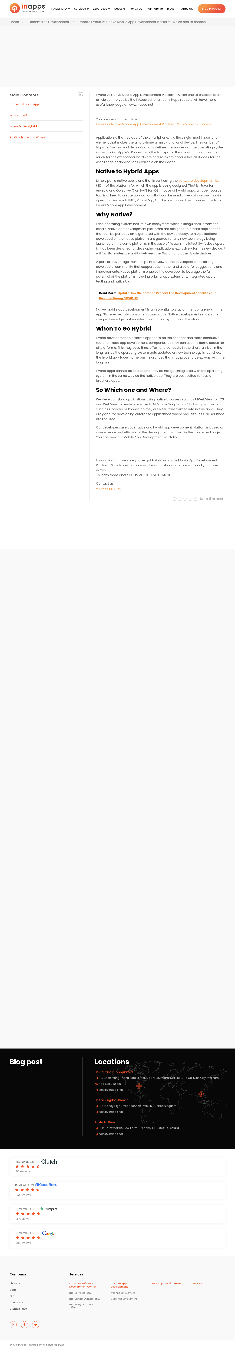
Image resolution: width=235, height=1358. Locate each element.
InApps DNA (59, 9)
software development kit (198, 190)
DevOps (198, 1292)
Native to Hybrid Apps (25, 113)
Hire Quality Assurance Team (81, 1314)
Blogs (170, 9)
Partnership (155, 9)
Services (80, 9)
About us (15, 1292)
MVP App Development (166, 1292)
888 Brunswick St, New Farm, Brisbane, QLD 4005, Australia (139, 1137)
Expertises (100, 9)
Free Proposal (211, 9)
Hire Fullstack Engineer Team (84, 1308)
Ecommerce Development (48, 22)
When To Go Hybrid (23, 136)
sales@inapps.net (111, 1143)
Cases (118, 9)
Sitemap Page (18, 1317)
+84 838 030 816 (110, 1093)
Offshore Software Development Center (82, 1294)
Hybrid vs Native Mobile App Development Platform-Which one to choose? (154, 133)
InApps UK (186, 9)
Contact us (17, 1311)
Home (14, 22)
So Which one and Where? (28, 147)
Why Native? (18, 124)
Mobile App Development (124, 1308)
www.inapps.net (108, 497)
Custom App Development (119, 1294)
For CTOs (136, 9)
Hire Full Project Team (80, 1302)
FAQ (12, 1305)
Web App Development (123, 1302)
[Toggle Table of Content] (79, 104)
